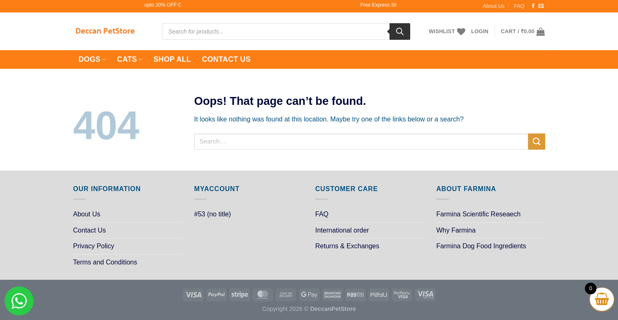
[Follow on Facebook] (533, 6)
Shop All (172, 59)
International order (342, 230)
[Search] (400, 31)
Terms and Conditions (105, 262)
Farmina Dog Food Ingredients (481, 246)
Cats (130, 59)
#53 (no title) (212, 214)
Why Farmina (456, 230)
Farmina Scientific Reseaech (478, 214)
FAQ (519, 6)
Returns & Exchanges (347, 246)
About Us (494, 6)
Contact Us (226, 59)
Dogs (92, 59)
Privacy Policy (94, 246)
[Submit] (536, 141)
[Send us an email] (541, 6)
